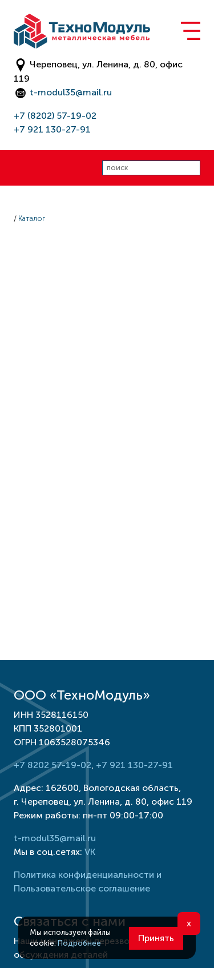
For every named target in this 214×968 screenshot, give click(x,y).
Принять (156, 938)
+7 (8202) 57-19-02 (55, 115)
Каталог (31, 218)
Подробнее (79, 943)
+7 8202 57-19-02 (52, 765)
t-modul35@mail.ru (71, 92)
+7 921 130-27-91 (52, 129)
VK (89, 851)
